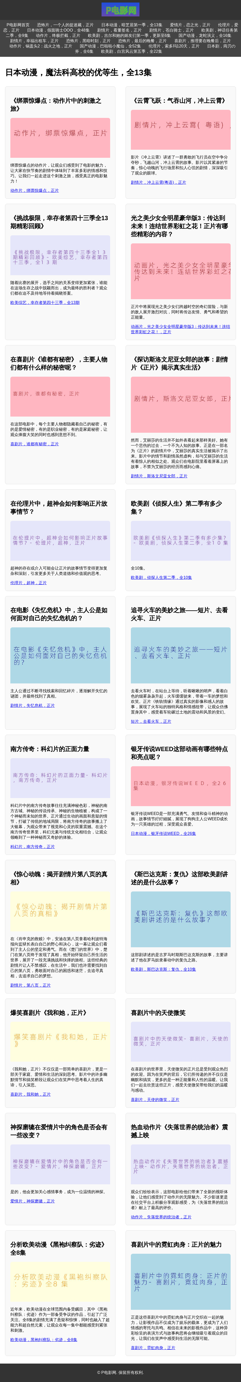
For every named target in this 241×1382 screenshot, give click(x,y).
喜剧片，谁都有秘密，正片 (34, 444)
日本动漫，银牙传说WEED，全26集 (163, 833)
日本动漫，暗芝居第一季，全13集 (131, 25)
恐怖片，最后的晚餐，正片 (142, 41)
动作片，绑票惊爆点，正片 (34, 190)
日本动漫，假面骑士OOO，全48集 (58, 30)
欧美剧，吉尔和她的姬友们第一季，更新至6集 (129, 35)
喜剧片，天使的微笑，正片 (155, 1099)
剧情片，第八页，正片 (30, 985)
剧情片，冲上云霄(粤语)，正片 (158, 182)
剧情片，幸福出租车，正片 (34, 41)
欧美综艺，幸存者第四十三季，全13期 (45, 302)
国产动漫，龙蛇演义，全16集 (205, 35)
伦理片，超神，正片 (28, 583)
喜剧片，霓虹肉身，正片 (153, 1348)
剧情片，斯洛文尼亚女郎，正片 (159, 476)
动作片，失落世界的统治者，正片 (161, 1217)
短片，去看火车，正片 (151, 721)
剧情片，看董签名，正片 (119, 30)
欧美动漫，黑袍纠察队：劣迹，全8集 (43, 1340)
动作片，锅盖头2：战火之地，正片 (40, 46)
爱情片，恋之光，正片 (190, 25)
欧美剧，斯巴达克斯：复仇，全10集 (163, 969)
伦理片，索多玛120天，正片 (174, 46)
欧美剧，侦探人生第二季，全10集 (161, 577)
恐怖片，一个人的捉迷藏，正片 (65, 25)
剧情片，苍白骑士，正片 (171, 30)
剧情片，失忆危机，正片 (32, 705)
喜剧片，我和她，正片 (30, 1094)
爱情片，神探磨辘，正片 (32, 1201)
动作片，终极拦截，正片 (58, 35)
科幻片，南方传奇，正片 (32, 846)
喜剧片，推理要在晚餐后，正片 (202, 41)
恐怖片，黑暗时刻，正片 (88, 41)
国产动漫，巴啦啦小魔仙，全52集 (110, 46)
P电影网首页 (18, 25)
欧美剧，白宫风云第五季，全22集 (131, 51)
